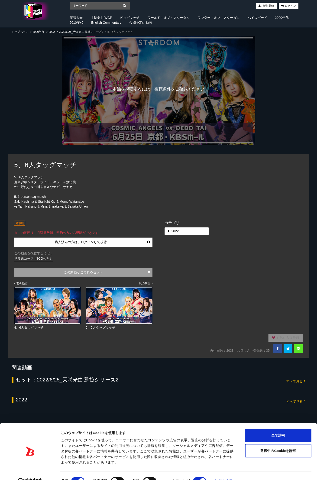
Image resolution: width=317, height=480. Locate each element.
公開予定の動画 (140, 22)
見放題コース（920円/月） (33, 258)
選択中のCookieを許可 (278, 440)
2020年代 (282, 18)
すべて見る (295, 381)
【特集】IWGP (101, 18)
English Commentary (106, 22)
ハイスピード (257, 18)
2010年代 (76, 22)
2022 (52, 31)
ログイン (290, 5)
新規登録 (268, 5)
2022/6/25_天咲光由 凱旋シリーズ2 (81, 31)
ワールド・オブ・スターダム (168, 18)
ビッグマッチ (129, 18)
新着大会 (76, 18)
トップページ (20, 31)
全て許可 (278, 425)
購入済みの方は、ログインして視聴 (102, 242)
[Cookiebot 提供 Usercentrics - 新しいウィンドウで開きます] (30, 470)
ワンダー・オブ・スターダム (218, 18)
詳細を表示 (224, 471)
